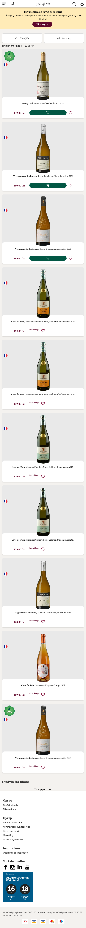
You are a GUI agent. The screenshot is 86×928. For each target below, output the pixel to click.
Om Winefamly (10, 804)
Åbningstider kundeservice (16, 826)
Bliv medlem (9, 809)
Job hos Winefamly (12, 822)
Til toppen (40, 789)
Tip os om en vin (11, 830)
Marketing (8, 835)
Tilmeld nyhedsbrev (13, 839)
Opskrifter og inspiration (15, 852)
